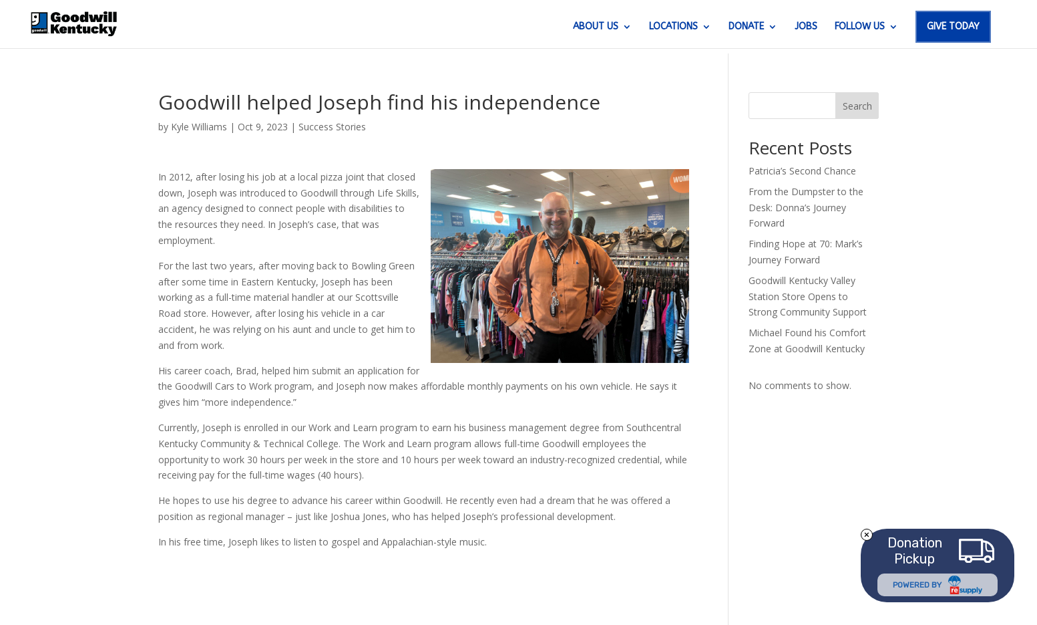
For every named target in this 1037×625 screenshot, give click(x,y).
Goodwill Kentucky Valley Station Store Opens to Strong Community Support (808, 296)
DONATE (746, 27)
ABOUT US (595, 27)
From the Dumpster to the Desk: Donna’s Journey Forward (806, 207)
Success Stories (332, 126)
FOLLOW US (860, 27)
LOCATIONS (673, 27)
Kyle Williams (199, 126)
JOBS (806, 27)
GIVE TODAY (953, 26)
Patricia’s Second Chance (802, 170)
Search (857, 106)
